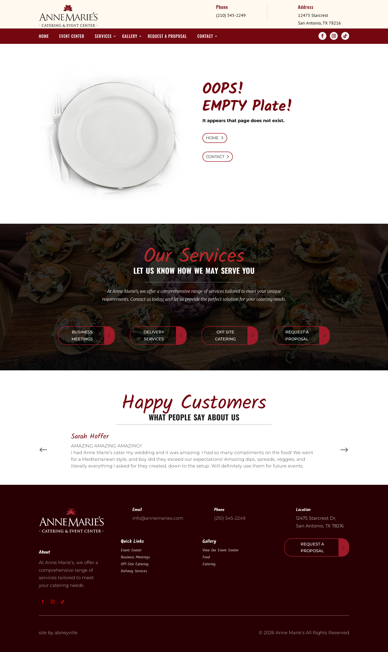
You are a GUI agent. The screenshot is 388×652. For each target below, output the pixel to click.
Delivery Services (154, 335)
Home (44, 36)
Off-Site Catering (134, 564)
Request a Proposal (167, 36)
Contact (205, 36)
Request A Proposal (297, 335)
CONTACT (215, 156)
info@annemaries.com (157, 518)
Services (103, 36)
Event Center (71, 36)
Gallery (129, 36)
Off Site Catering (225, 335)
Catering (209, 564)
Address (306, 7)
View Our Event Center (220, 550)
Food (206, 557)
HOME (212, 138)
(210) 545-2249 (229, 518)
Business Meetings (82, 335)
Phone (222, 7)
